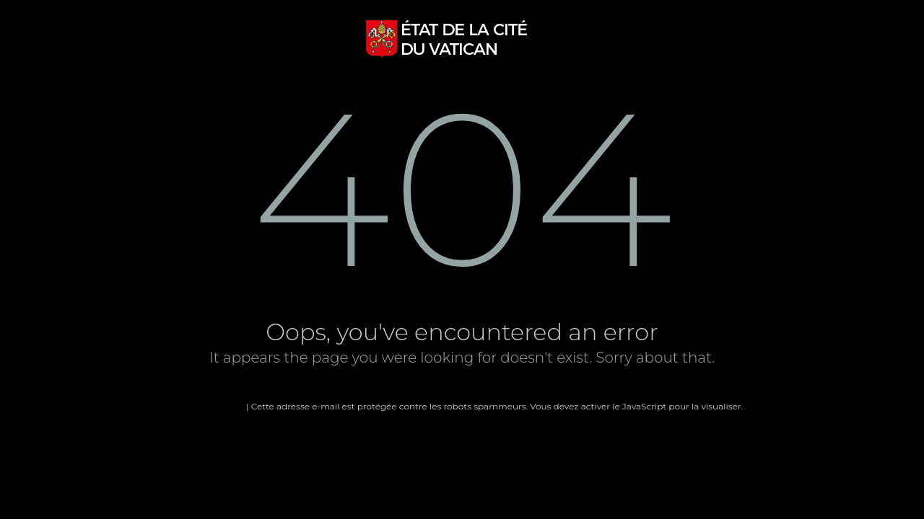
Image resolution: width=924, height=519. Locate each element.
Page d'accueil (212, 406)
